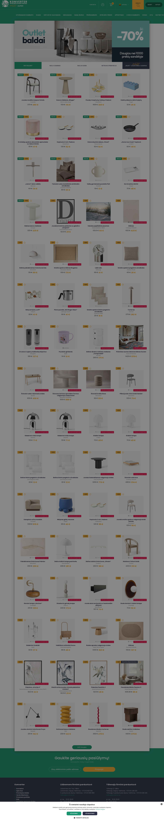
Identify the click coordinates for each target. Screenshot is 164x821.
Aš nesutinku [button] (90, 813)
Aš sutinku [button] (74, 813)
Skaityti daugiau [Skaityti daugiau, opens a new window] (100, 809)
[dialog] (82, 410)
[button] (82, 818)
